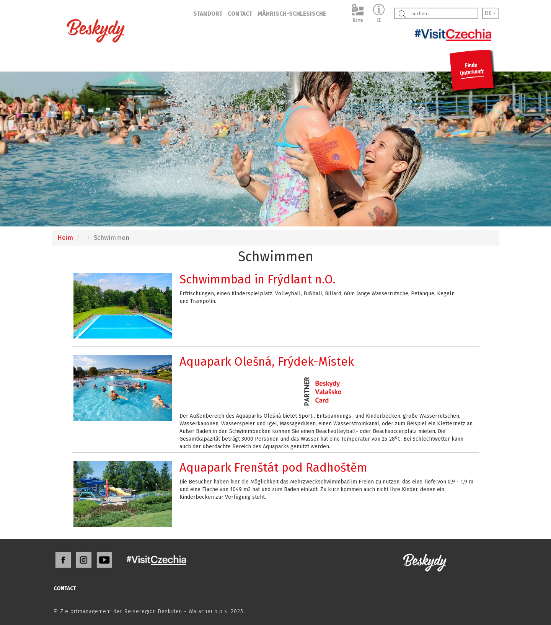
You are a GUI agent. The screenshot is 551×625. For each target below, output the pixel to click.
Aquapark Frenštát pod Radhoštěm (273, 468)
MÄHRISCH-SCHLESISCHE (292, 13)
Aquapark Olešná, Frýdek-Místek (266, 362)
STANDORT (207, 13)
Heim (65, 237)
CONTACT (240, 13)
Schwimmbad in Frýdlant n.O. (257, 279)
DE (490, 13)
